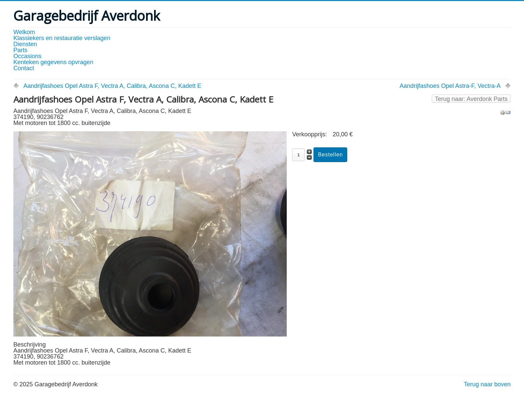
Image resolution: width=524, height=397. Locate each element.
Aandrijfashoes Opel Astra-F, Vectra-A (450, 86)
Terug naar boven (487, 384)
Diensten (25, 44)
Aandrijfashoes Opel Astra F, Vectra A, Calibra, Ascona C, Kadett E (112, 86)
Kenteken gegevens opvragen (53, 62)
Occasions (27, 56)
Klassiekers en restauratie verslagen (61, 38)
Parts (20, 50)
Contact (23, 68)
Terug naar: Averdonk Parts (471, 99)
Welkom (24, 32)
